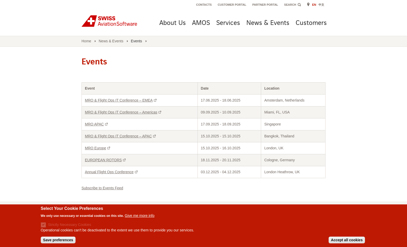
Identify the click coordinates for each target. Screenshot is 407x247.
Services (228, 23)
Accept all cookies (347, 241)
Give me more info (139, 216)
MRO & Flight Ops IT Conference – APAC (121, 136)
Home (86, 41)
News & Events (267, 23)
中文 (321, 4)
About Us (172, 23)
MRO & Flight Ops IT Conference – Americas (123, 112)
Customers (311, 23)
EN (314, 4)
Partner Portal (265, 4)
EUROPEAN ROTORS (106, 160)
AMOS (201, 23)
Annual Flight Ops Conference (112, 172)
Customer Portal (232, 4)
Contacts (204, 4)
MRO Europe (98, 148)
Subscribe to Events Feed (102, 188)
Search (290, 4)
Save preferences (58, 241)
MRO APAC (97, 124)
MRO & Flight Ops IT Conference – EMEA (121, 100)
